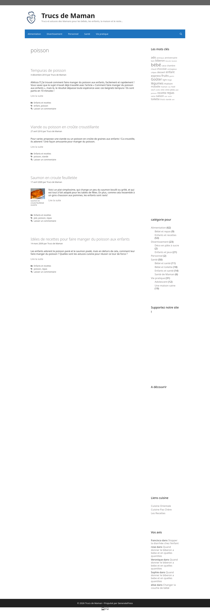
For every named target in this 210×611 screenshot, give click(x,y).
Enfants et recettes (42, 102)
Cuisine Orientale (161, 506)
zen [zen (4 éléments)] (173, 100)
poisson (44, 105)
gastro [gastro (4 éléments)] (171, 76)
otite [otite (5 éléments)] (162, 90)
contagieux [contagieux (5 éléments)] (172, 69)
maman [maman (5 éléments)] (164, 87)
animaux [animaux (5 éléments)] (160, 58)
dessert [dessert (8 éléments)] (161, 72)
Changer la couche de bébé (163, 586)
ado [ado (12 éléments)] (153, 57)
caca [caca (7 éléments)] (164, 65)
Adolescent (161, 281)
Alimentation (34, 33)
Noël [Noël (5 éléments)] (173, 87)
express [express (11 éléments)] (156, 75)
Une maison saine (165, 285)
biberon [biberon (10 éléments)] (160, 60)
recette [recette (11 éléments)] (161, 93)
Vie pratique (102, 33)
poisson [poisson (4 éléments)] (154, 93)
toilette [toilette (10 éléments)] (155, 99)
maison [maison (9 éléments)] (168, 83)
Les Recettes (158, 513)
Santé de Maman (164, 274)
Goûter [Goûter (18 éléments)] (156, 79)
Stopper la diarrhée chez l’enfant (165, 542)
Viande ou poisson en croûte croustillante (65, 126)
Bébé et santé (163, 263)
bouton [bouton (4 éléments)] (174, 61)
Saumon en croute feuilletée (54, 177)
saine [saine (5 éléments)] (153, 96)
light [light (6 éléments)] (165, 79)
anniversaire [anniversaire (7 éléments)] (171, 57)
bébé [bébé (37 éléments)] (156, 65)
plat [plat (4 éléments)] (177, 90)
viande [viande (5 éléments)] (168, 99)
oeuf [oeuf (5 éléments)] (153, 90)
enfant (37, 105)
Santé (87, 33)
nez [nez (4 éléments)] (169, 87)
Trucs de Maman (68, 15)
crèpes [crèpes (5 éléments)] (153, 72)
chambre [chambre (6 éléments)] (171, 65)
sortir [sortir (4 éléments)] (170, 96)
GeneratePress (125, 603)
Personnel (73, 33)
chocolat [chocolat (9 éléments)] (162, 68)
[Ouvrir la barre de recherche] (181, 33)
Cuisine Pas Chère (161, 509)
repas (49, 218)
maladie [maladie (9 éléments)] (155, 86)
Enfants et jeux (163, 252)
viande (45, 156)
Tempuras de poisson (48, 70)
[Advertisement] (165, 159)
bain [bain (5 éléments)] (153, 61)
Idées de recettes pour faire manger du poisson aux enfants (80, 239)
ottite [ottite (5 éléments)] (167, 90)
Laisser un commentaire (45, 108)
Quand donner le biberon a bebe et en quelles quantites (162, 551)
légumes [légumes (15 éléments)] (157, 83)
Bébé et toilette (164, 267)
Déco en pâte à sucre (167, 245)
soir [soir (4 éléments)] (165, 96)
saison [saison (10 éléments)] (160, 96)
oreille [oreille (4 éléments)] (157, 90)
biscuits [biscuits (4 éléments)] (168, 61)
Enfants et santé (164, 270)
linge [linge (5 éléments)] (170, 80)
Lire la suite (37, 95)
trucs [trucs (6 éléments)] (162, 99)
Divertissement (54, 33)
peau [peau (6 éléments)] (172, 89)
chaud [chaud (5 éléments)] (153, 69)
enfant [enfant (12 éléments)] (170, 72)
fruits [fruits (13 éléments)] (165, 76)
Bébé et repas (163, 231)
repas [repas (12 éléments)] (170, 93)
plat (35, 218)
